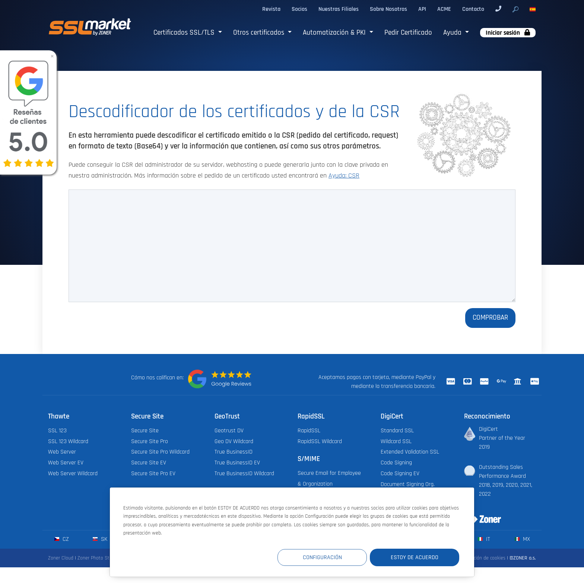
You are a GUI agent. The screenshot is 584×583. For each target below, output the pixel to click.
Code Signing (396, 463)
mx (522, 539)
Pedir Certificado (408, 32)
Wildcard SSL (396, 441)
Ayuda (453, 32)
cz (61, 539)
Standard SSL (397, 431)
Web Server (62, 452)
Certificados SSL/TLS (184, 32)
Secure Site (145, 431)
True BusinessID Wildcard (244, 473)
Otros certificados (259, 32)
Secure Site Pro (149, 441)
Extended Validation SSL (410, 452)
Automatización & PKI (335, 32)
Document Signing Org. (408, 484)
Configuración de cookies (479, 558)
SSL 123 (57, 431)
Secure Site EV (148, 463)
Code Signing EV (400, 473)
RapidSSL (309, 431)
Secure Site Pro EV (153, 473)
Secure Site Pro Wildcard (160, 452)
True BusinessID (234, 452)
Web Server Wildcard (73, 473)
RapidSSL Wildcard (320, 441)
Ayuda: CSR (343, 176)
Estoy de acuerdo (414, 557)
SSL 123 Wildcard (68, 441)
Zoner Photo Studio (97, 558)
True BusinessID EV (237, 463)
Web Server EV (65, 463)
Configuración (322, 557)
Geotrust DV (229, 431)
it (484, 539)
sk (100, 539)
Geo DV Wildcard (234, 441)
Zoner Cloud (60, 558)
